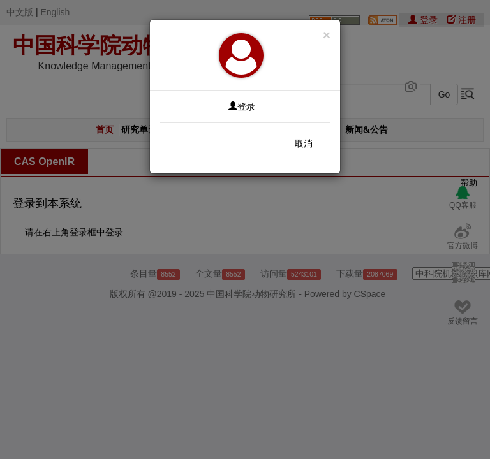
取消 (304, 143)
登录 (241, 106)
